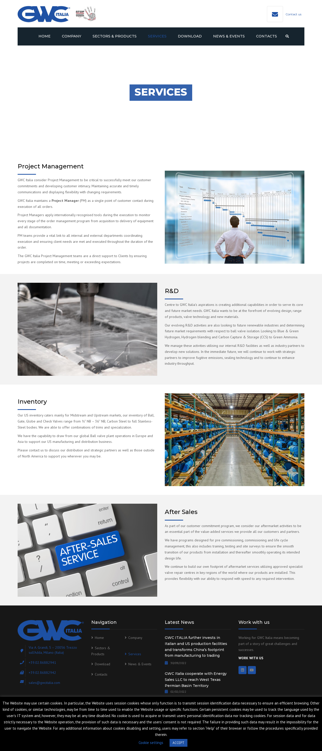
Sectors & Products (115, 36)
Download (190, 36)
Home (44, 36)
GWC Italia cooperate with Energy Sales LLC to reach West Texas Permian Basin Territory (196, 679)
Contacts (266, 36)
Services (157, 36)
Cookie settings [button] (151, 742)
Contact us (293, 14)
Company (71, 36)
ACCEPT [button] (178, 743)
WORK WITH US (250, 658)
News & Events (229, 36)
